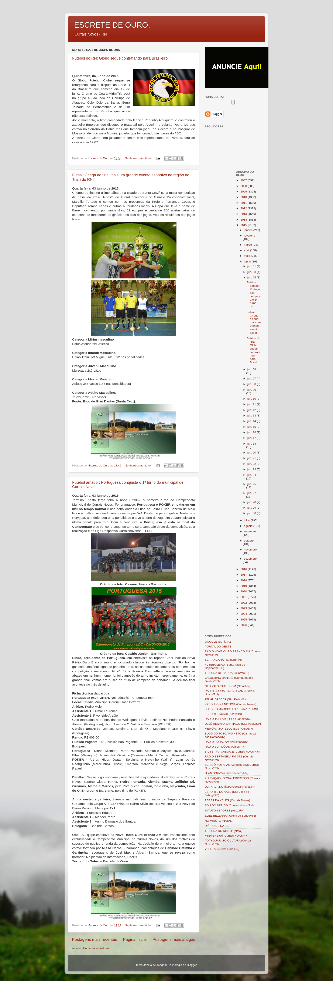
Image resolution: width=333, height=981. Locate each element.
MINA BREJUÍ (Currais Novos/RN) (226, 835)
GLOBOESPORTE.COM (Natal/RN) (227, 686)
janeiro (248, 230)
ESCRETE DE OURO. (112, 25)
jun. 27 (251, 493)
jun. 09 (251, 389)
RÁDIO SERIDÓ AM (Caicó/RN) (225, 746)
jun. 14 (252, 421)
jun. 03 (252, 272)
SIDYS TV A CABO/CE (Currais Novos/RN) (232, 751)
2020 (244, 591)
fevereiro (249, 235)
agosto (248, 526)
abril (247, 250)
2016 (244, 569)
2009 (244, 191)
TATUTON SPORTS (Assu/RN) (224, 810)
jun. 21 (252, 458)
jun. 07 (252, 378)
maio (247, 255)
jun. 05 (252, 277)
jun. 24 (251, 474)
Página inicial (135, 939)
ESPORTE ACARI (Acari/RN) (223, 714)
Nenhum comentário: (138, 158)
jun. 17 (252, 437)
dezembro (250, 558)
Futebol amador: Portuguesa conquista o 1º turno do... (253, 294)
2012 (244, 208)
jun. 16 (252, 432)
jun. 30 (252, 513)
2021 (244, 597)
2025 (244, 619)
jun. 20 (252, 452)
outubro (249, 540)
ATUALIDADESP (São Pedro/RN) (226, 699)
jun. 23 (252, 469)
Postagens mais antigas (173, 939)
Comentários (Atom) (96, 948)
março (248, 244)
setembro (250, 531)
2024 (244, 613)
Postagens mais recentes (94, 939)
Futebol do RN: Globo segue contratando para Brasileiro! (120, 58)
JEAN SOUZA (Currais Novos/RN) (226, 773)
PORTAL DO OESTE (218, 646)
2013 (244, 213)
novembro (250, 549)
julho (247, 520)
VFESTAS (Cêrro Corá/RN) (222, 849)
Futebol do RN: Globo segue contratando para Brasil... (253, 350)
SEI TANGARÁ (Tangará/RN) (223, 659)
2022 (244, 602)
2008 (244, 186)
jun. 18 (251, 443)
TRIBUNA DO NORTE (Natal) (224, 831)
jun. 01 (252, 266)
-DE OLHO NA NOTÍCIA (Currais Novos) (230, 704)
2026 (244, 625)
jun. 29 (252, 507)
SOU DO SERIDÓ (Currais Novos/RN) (229, 805)
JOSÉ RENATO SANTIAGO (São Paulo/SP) (233, 723)
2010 (244, 197)
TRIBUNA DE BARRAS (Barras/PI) (227, 672)
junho (248, 261)
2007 (244, 180)
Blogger (192, 965)
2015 (244, 225)
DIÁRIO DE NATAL (217, 825)
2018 (244, 580)
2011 (244, 202)
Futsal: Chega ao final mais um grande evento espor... (254, 322)
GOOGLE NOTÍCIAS (218, 641)
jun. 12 (252, 410)
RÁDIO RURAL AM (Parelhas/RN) (226, 741)
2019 (244, 585)
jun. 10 (252, 398)
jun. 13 (252, 415)
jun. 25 (251, 484)
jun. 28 (252, 502)
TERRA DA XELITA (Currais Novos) (227, 800)
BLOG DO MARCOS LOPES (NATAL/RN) (231, 709)
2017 (244, 574)
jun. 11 (252, 404)
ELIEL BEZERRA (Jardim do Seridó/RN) (230, 815)
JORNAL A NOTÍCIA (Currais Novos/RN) (230, 786)
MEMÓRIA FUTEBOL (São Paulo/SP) (229, 728)
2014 (244, 219)
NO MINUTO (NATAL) (219, 820)
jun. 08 (252, 384)
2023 (244, 608)
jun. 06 (251, 369)
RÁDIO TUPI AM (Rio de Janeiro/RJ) (228, 718)
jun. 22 (252, 463)
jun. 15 (252, 426)
